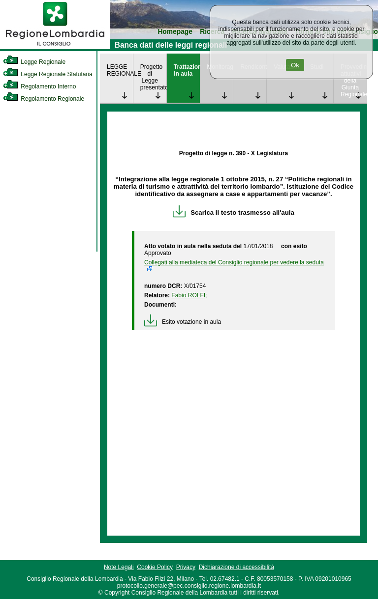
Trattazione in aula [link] (187, 70)
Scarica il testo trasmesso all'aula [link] (233, 212)
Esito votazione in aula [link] (182, 321)
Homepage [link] (175, 31)
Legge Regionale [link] (34, 61)
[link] (55, 47)
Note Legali (119, 567)
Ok (295, 65)
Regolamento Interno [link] (39, 86)
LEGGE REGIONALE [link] (120, 70)
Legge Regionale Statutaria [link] (48, 74)
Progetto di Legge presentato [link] (153, 77)
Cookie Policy (155, 567)
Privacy (185, 567)
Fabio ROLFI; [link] (189, 295)
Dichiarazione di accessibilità (236, 567)
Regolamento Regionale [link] (43, 98)
